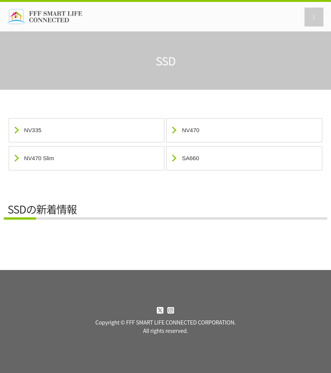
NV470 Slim (39, 158)
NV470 (190, 130)
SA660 (190, 158)
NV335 (33, 130)
